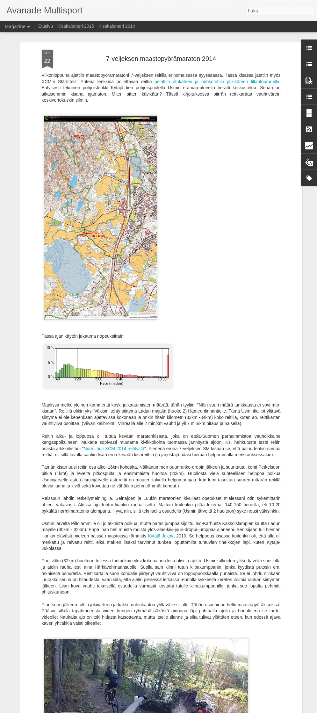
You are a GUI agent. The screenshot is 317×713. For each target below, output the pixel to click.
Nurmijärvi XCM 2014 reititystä (113, 448)
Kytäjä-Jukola (161, 535)
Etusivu (45, 26)
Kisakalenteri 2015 (75, 26)
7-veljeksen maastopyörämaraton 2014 (161, 58)
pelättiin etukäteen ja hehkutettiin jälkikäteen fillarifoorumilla (217, 81)
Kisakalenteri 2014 (116, 26)
